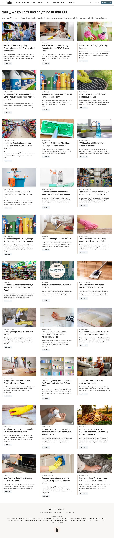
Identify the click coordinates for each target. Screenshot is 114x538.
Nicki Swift (20, 520)
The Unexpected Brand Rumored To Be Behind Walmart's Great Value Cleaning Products (19, 97)
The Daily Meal (81, 520)
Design (33, 2)
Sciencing (45, 520)
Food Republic (41, 518)
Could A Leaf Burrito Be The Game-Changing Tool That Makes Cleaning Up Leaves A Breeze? (93, 432)
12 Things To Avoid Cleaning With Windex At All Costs (92, 144)
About (51, 509)
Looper (98, 518)
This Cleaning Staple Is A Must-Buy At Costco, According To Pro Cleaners (94, 193)
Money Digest (12, 520)
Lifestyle (56, 2)
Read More (7, 63)
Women (52, 522)
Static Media (48, 512)
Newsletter (106, 2)
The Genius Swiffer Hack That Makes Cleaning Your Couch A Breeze (56, 144)
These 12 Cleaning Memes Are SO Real (56, 239)
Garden (48, 2)
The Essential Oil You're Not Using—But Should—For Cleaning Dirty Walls (94, 240)
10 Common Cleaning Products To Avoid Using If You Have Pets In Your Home (18, 194)
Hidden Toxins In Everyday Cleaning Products (93, 47)
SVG (66, 520)
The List (89, 520)
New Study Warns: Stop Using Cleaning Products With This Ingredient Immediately (19, 48)
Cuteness (21, 518)
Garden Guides (50, 518)
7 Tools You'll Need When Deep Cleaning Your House (91, 382)
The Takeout (96, 520)
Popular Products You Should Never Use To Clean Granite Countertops (93, 479)
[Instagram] (90, 3)
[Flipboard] (96, 3)
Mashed (103, 518)
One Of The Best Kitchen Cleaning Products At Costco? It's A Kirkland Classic (55, 48)
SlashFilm (53, 520)
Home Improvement (22, 2)
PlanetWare (37, 520)
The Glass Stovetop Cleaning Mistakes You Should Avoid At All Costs (19, 430)
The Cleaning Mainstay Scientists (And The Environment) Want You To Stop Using (57, 383)
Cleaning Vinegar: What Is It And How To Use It (18, 333)
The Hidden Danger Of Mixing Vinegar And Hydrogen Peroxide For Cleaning (18, 240)
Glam (57, 518)
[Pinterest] (93, 3)
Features (71, 2)
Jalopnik (91, 518)
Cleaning (40, 2)
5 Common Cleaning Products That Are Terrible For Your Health (57, 95)
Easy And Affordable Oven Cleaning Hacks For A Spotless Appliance (18, 479)
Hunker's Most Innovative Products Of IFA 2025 (56, 286)
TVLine (102, 520)
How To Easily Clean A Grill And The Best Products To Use (93, 95)
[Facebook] (88, 3)
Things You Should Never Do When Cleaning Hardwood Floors (17, 382)
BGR (8, 518)
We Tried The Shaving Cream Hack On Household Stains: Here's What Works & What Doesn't (56, 432)
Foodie (33, 518)
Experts (63, 2)
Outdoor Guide (29, 520)
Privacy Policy (60, 509)
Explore (28, 518)
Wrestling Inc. (60, 522)
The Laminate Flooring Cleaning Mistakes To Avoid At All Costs (91, 286)
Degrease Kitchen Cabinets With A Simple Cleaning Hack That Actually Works (56, 480)
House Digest (78, 518)
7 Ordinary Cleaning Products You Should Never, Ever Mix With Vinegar (56, 193)
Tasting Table (72, 520)
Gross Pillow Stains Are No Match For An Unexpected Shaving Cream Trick (93, 333)
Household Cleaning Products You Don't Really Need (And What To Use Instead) (18, 145)
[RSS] (99, 3)
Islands (85, 518)
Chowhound (14, 518)
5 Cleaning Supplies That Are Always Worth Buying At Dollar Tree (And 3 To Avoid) (18, 287)
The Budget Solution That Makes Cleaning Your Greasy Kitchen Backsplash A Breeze (54, 334)
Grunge (62, 518)
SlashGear (60, 520)
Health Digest (69, 518)
